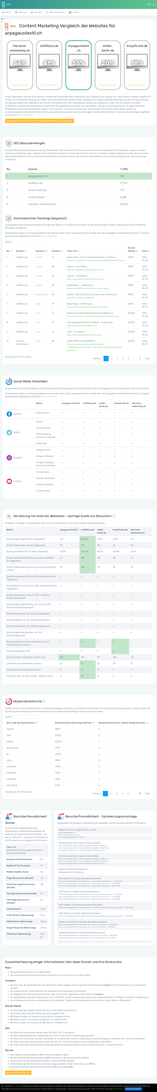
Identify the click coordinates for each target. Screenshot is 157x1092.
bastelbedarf (41, 294)
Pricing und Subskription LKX (18, 1073)
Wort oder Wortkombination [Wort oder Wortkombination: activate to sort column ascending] (21, 723)
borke (38, 304)
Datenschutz (118, 1089)
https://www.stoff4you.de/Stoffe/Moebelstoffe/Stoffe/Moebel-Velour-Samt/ (95, 260)
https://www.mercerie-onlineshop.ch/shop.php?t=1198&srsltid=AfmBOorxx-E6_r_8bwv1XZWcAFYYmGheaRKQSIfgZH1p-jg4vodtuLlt (95, 347)
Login (151, 4)
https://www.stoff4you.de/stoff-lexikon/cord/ (84, 335)
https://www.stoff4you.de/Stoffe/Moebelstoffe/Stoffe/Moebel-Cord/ (93, 316)
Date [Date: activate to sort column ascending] (144, 251)
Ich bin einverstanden (133, 1089)
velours (39, 257)
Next (148, 358)
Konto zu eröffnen (25, 115)
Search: (23, 242)
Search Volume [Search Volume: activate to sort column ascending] (131, 249)
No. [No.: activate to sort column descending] (8, 251)
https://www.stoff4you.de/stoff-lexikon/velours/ (85, 270)
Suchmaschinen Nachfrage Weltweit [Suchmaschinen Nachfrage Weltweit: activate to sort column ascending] (73, 723)
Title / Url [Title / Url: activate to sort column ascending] (72, 251)
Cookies (16, 1086)
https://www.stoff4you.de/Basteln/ (80, 298)
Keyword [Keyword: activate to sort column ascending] (40, 251)
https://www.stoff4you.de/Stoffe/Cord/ (82, 326)
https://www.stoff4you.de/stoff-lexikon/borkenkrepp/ (87, 307)
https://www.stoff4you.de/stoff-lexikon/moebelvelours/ (88, 288)
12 (140, 358)
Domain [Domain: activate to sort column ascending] (20, 251)
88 (139, 793)
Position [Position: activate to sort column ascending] (56, 251)
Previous (97, 358)
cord (38, 313)
